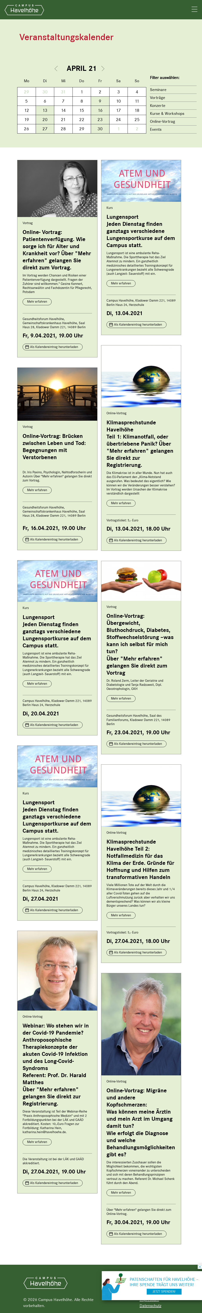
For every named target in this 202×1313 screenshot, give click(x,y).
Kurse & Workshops (167, 113)
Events (156, 129)
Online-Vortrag (162, 121)
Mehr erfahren (37, 302)
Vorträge (157, 97)
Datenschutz (150, 1305)
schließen (200, 1267)
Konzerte (157, 105)
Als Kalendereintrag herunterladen (54, 347)
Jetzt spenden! (164, 1291)
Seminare (158, 89)
